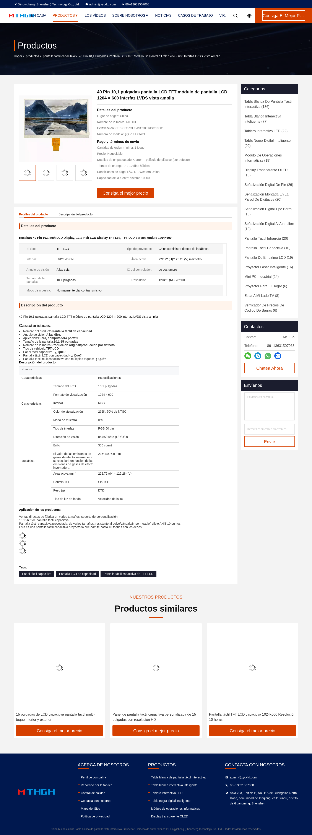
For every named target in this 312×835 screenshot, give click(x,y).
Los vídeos (95, 15)
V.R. (222, 15)
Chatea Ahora (269, 368)
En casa (38, 15)
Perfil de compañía (93, 777)
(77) (262, 118)
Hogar (18, 56)
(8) (261, 296)
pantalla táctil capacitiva (59, 56)
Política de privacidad (95, 816)
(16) (268, 267)
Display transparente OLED (169, 816)
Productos (65, 15)
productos (32, 56)
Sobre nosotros (130, 15)
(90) (267, 143)
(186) (268, 104)
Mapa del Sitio (90, 808)
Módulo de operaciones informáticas (175, 808)
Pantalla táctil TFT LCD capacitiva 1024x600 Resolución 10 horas (252, 717)
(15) (266, 172)
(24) (261, 276)
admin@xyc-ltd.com (100, 4)
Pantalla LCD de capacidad (77, 574)
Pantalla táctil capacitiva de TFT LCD (128, 574)
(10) (267, 248)
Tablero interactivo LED (167, 793)
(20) (266, 196)
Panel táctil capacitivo (36, 574)
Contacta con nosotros (96, 800)
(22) (266, 131)
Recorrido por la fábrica (96, 785)
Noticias (163, 15)
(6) (265, 286)
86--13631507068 (135, 4)
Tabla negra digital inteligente (170, 800)
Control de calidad (93, 793)
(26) (268, 185)
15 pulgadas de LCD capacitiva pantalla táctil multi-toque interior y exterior (55, 717)
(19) (263, 157)
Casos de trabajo (195, 15)
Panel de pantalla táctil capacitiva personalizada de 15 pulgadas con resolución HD (154, 717)
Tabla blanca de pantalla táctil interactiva (178, 777)
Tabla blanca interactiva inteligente (174, 785)
